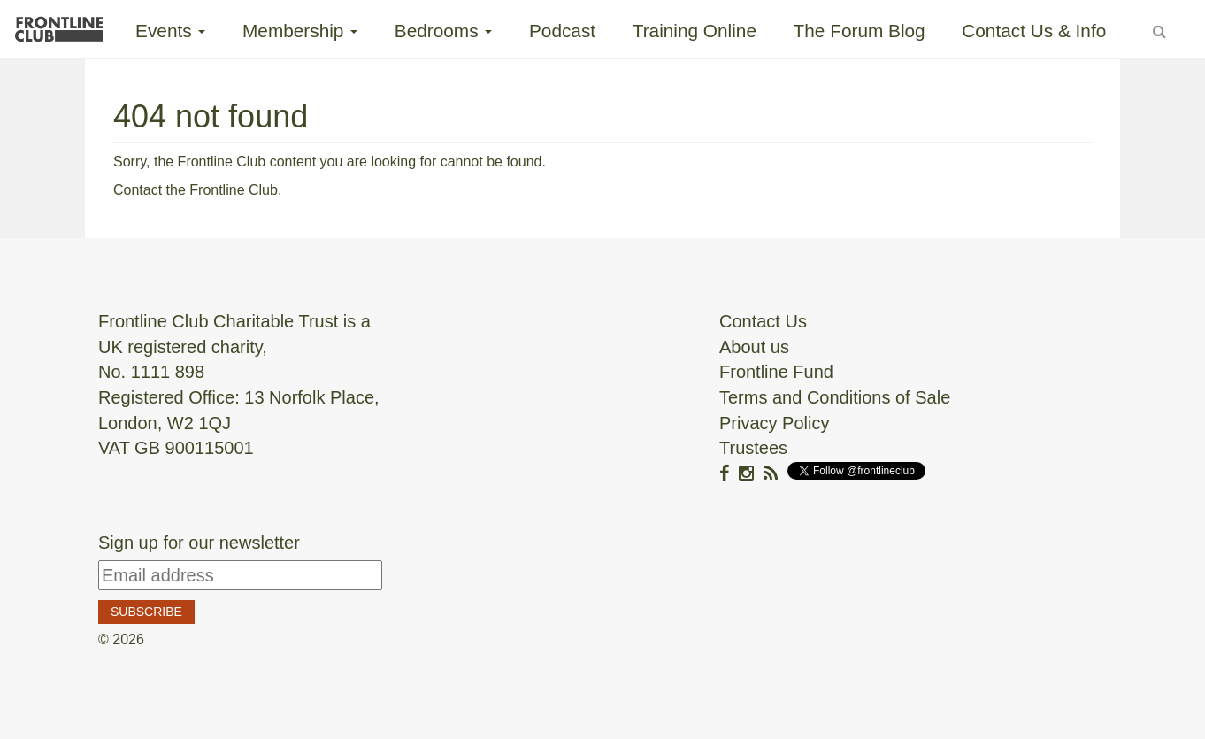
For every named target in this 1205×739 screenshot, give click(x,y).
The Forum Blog (859, 30)
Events (170, 30)
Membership (299, 30)
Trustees (753, 448)
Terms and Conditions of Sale (834, 397)
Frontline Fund (776, 371)
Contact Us (763, 321)
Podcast (562, 30)
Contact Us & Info (1034, 30)
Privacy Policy (774, 423)
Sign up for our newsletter (199, 542)
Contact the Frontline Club (195, 189)
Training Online (694, 30)
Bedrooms (444, 30)
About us (754, 347)
